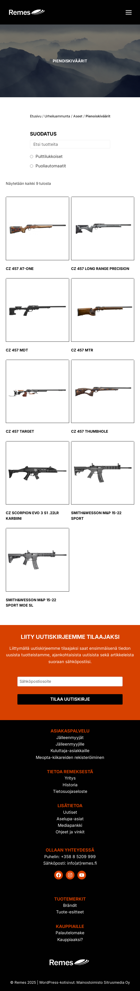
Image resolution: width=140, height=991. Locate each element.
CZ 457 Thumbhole (89, 431)
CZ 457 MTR (82, 350)
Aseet (77, 116)
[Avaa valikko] (128, 12)
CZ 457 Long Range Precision (100, 268)
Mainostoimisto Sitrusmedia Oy (103, 982)
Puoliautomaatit (51, 165)
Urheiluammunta (57, 116)
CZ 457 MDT (17, 350)
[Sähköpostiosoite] (70, 681)
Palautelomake (70, 932)
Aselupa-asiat (70, 818)
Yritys (70, 778)
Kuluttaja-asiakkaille (70, 750)
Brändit (70, 905)
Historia (70, 784)
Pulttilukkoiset (49, 156)
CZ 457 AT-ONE (20, 268)
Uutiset (70, 812)
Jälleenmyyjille (70, 744)
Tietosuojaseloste (70, 791)
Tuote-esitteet (70, 912)
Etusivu (35, 116)
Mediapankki (70, 825)
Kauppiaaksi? (70, 939)
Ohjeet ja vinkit (70, 831)
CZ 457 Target (20, 431)
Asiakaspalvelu (70, 730)
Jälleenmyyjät (70, 737)
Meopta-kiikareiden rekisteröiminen (70, 757)
